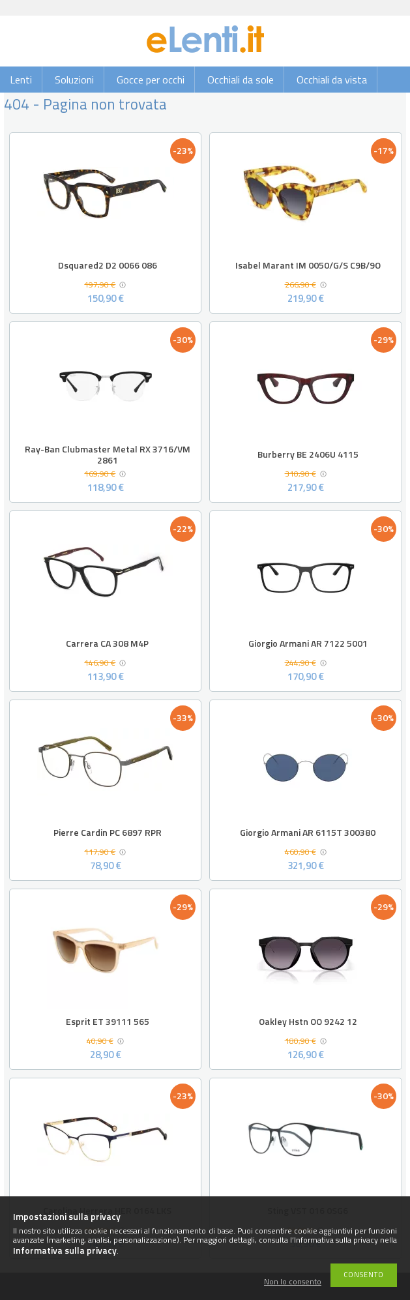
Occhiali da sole (240, 79)
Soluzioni (74, 79)
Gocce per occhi (150, 79)
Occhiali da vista (332, 79)
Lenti (21, 79)
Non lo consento (292, 1282)
